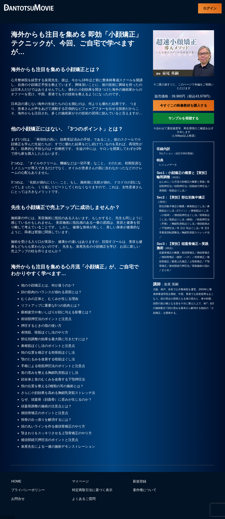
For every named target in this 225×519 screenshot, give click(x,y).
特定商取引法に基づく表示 (92, 490)
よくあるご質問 (84, 499)
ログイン (210, 8)
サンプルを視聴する (183, 118)
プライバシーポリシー (28, 490)
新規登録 (139, 481)
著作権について (144, 490)
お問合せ (18, 499)
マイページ (80, 481)
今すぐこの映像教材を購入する (183, 105)
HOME (16, 481)
